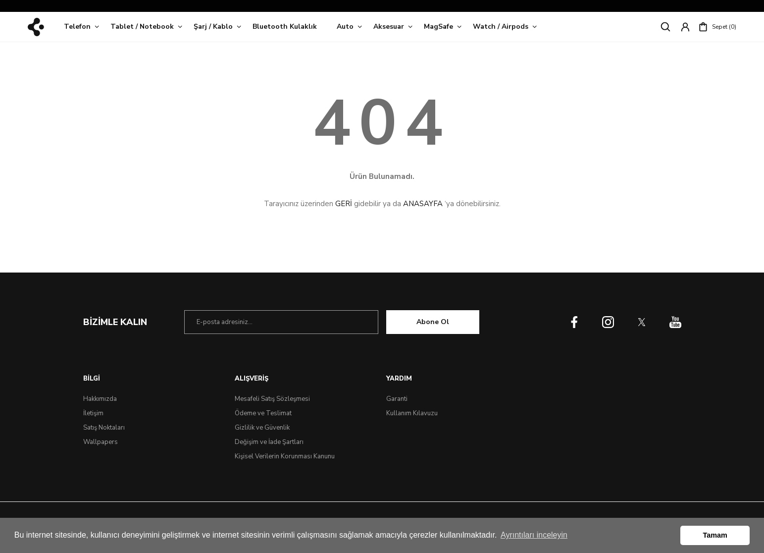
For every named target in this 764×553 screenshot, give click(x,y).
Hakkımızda (100, 398)
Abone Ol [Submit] (432, 322)
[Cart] (717, 27)
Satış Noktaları (104, 427)
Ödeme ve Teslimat (263, 413)
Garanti (396, 398)
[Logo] (36, 27)
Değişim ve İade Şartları (269, 442)
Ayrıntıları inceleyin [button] (534, 535)
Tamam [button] (715, 535)
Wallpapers (100, 442)
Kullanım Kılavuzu (412, 413)
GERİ (343, 204)
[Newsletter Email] (281, 322)
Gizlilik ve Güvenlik (262, 427)
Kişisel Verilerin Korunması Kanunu (285, 456)
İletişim (93, 413)
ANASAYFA (423, 204)
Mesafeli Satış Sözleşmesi (272, 398)
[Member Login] (685, 27)
